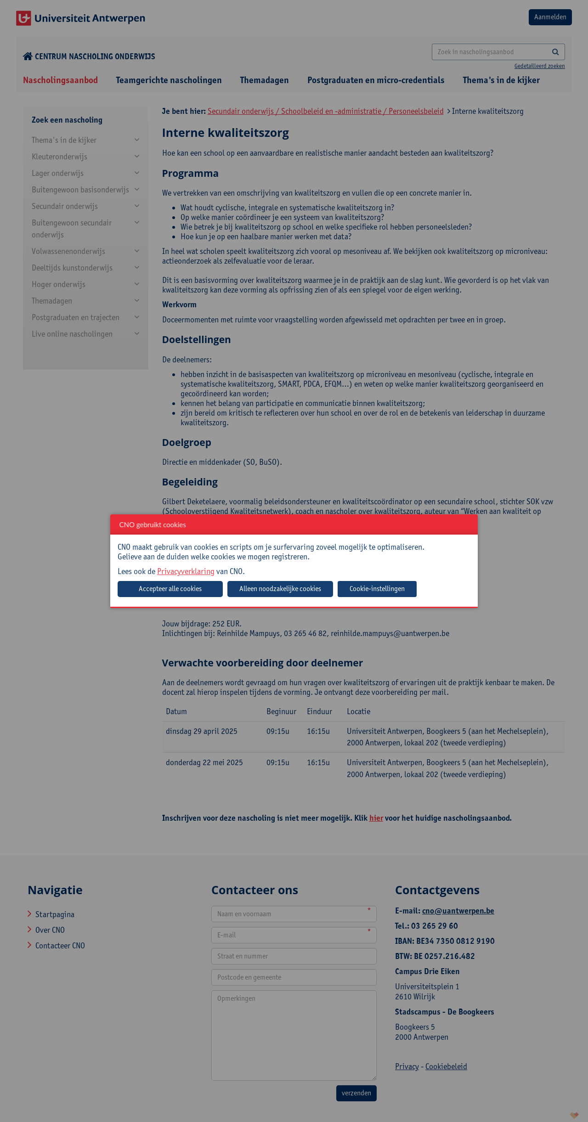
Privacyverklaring (186, 571)
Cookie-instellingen (377, 588)
